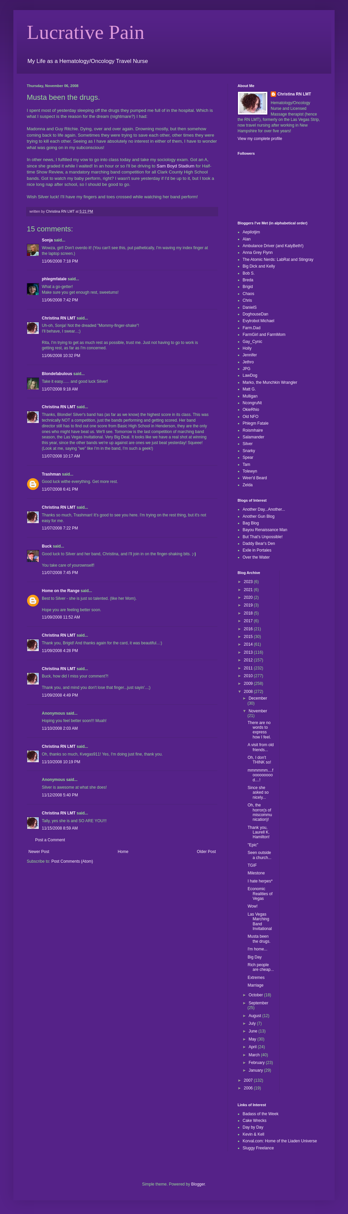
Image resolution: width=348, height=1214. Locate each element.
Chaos (248, 293)
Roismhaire (253, 430)
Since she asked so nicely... (258, 792)
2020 (249, 597)
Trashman (51, 474)
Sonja (47, 240)
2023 (249, 581)
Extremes (256, 977)
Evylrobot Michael (258, 320)
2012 (249, 660)
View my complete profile (260, 138)
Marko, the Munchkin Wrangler (270, 382)
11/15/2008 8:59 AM (60, 828)
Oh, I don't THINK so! (259, 760)
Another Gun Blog (258, 516)
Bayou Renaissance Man (265, 529)
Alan (247, 239)
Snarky (249, 450)
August (255, 1015)
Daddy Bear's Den (259, 543)
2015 (249, 636)
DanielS (250, 307)
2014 (249, 644)
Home (123, 851)
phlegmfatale (54, 279)
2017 (249, 621)
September (258, 1003)
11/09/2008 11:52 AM (61, 617)
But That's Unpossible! (262, 536)
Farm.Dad (251, 328)
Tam (246, 464)
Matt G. (249, 389)
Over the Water (256, 557)
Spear (248, 457)
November (258, 711)
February (257, 1062)
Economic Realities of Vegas (260, 893)
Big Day (255, 957)
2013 (249, 652)
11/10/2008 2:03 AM (60, 728)
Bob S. (249, 273)
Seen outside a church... (259, 855)
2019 (249, 605)
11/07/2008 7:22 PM (60, 528)
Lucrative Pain (86, 32)
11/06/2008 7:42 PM (60, 300)
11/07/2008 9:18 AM (60, 389)
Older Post (206, 851)
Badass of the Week (260, 1114)
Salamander (253, 437)
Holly (247, 348)
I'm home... (257, 949)
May (253, 1039)
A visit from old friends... (261, 747)
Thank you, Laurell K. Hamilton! (259, 832)
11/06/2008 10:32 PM (61, 355)
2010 (249, 675)
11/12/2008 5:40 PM (60, 795)
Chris (247, 300)
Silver (248, 443)
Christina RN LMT (59, 318)
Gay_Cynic (252, 341)
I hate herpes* (260, 881)
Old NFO (250, 416)
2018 (249, 613)
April (253, 1047)
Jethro (248, 362)
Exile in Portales (257, 550)
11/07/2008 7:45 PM (60, 572)
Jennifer (250, 355)
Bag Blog (251, 523)
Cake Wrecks (254, 1120)
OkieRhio (251, 409)
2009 (249, 683)
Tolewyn (250, 471)
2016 (249, 629)
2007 (249, 1080)
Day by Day (253, 1127)
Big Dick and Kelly (259, 266)
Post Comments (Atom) (72, 861)
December (258, 698)
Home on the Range (61, 590)
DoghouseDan (255, 314)
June (253, 1031)
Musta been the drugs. (259, 938)
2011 (249, 668)
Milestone (256, 873)
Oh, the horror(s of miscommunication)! (260, 812)
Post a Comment (50, 840)
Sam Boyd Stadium (175, 165)
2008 (249, 691)
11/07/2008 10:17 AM (61, 456)
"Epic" (253, 845)
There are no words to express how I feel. (259, 729)
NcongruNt (252, 403)
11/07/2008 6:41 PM (60, 489)
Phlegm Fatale (255, 423)
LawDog (250, 375)
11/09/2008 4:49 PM (60, 695)
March (255, 1055)
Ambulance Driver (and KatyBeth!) (273, 245)
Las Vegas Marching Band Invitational (260, 921)
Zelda (248, 485)
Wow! (253, 906)
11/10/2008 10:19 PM (61, 762)
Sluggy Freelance (258, 1148)
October (256, 995)
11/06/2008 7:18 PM (60, 261)
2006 (249, 1088)
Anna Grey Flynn (258, 252)
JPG (246, 368)
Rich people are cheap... (261, 967)
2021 (249, 589)
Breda (248, 280)
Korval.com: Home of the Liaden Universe (280, 1141)
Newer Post (38, 851)
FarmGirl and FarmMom (264, 334)
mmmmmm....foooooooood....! (260, 775)
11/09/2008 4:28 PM (60, 650)
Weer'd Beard (255, 478)
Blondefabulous (57, 373)
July (253, 1023)
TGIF (252, 865)
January (256, 1070)
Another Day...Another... (264, 509)
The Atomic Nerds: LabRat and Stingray (278, 259)
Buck (47, 546)
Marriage (255, 985)
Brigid (248, 286)
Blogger (198, 1184)
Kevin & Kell (253, 1134)
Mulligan (250, 396)
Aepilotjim (251, 232)
